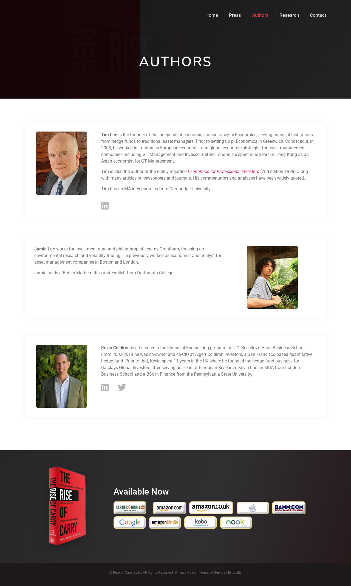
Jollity (237, 572)
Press (235, 15)
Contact (318, 15)
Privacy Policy (186, 572)
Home (211, 15)
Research (289, 15)
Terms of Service (212, 572)
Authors (260, 15)
